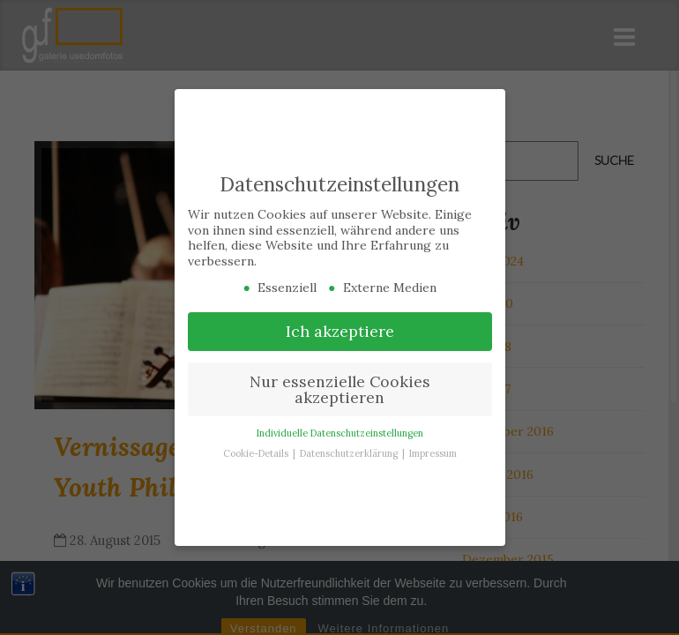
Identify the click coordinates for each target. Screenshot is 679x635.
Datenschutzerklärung (350, 451)
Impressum (433, 451)
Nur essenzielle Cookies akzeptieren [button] (340, 388)
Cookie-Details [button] (257, 451)
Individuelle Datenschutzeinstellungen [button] (340, 431)
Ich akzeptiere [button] (340, 329)
